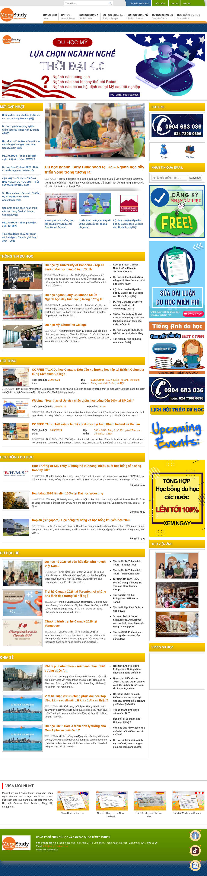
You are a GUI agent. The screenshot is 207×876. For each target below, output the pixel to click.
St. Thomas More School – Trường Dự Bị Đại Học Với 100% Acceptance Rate (21, 196)
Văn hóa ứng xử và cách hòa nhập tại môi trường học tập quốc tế (129, 731)
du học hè (9, 553)
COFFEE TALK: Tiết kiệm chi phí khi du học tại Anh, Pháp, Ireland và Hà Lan (86, 424)
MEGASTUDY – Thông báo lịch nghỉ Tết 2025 (19, 224)
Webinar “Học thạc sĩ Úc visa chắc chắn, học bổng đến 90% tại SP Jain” (83, 400)
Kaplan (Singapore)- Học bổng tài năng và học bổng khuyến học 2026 (81, 520)
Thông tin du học (16, 256)
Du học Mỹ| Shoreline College (66, 324)
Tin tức (68, 17)
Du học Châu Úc (162, 17)
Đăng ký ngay (137, 485)
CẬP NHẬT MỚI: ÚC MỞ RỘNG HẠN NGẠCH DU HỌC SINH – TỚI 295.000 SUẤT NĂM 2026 (20, 182)
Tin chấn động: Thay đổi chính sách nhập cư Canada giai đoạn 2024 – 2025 (19, 237)
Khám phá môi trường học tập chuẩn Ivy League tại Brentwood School (59, 224)
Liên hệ (186, 4)
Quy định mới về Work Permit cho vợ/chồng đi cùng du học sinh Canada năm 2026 (21, 144)
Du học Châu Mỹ (137, 17)
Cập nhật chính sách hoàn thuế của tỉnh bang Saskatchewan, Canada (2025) (19, 211)
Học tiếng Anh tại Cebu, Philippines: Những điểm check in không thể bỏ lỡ (127, 669)
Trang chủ (50, 17)
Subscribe (195, 177)
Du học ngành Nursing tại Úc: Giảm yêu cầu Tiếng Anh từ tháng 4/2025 (20, 129)
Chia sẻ (174, 4)
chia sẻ (6, 657)
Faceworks (52, 849)
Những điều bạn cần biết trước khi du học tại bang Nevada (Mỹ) (21, 117)
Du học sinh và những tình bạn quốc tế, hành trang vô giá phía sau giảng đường (128, 743)
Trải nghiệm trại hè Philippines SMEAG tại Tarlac (125, 598)
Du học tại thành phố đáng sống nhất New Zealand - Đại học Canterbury (129, 280)
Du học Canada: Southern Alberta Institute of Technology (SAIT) (127, 305)
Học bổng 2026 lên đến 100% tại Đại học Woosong (67, 493)
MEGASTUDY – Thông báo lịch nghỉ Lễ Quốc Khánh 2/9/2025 (19, 157)
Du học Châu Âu (113, 17)
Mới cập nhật (12, 107)
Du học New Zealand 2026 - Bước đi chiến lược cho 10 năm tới (20, 169)
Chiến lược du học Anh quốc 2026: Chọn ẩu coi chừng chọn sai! (95, 224)
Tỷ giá (164, 151)
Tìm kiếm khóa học (139, 4)
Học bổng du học (188, 17)
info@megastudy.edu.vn (56, 846)
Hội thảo (160, 4)
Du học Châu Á (89, 17)
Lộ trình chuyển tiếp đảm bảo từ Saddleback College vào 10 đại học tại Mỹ (128, 224)
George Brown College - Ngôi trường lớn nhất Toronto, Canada (126, 268)
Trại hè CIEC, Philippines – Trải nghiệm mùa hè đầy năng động (128, 635)
